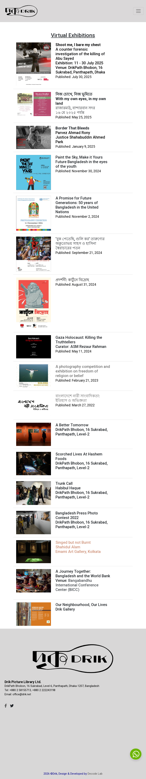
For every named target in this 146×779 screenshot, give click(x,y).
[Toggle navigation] (138, 11)
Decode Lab (95, 773)
